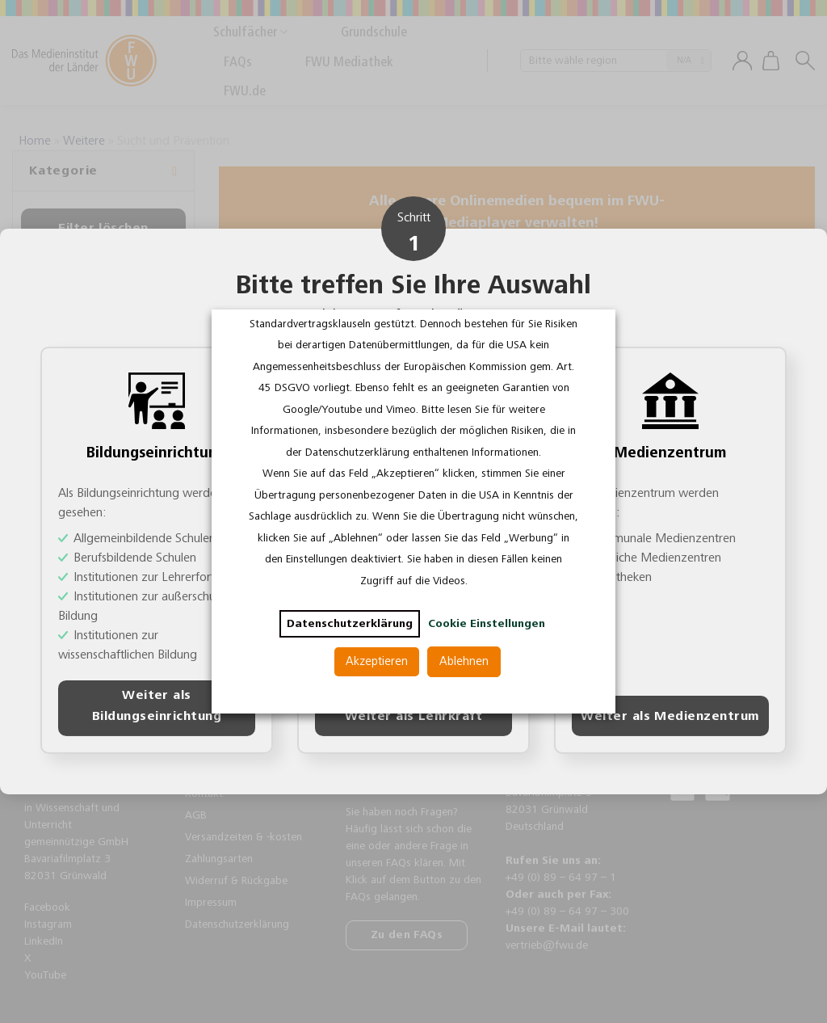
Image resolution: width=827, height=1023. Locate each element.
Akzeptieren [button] (377, 661)
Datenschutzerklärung (350, 623)
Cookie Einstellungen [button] (486, 623)
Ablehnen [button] (464, 661)
